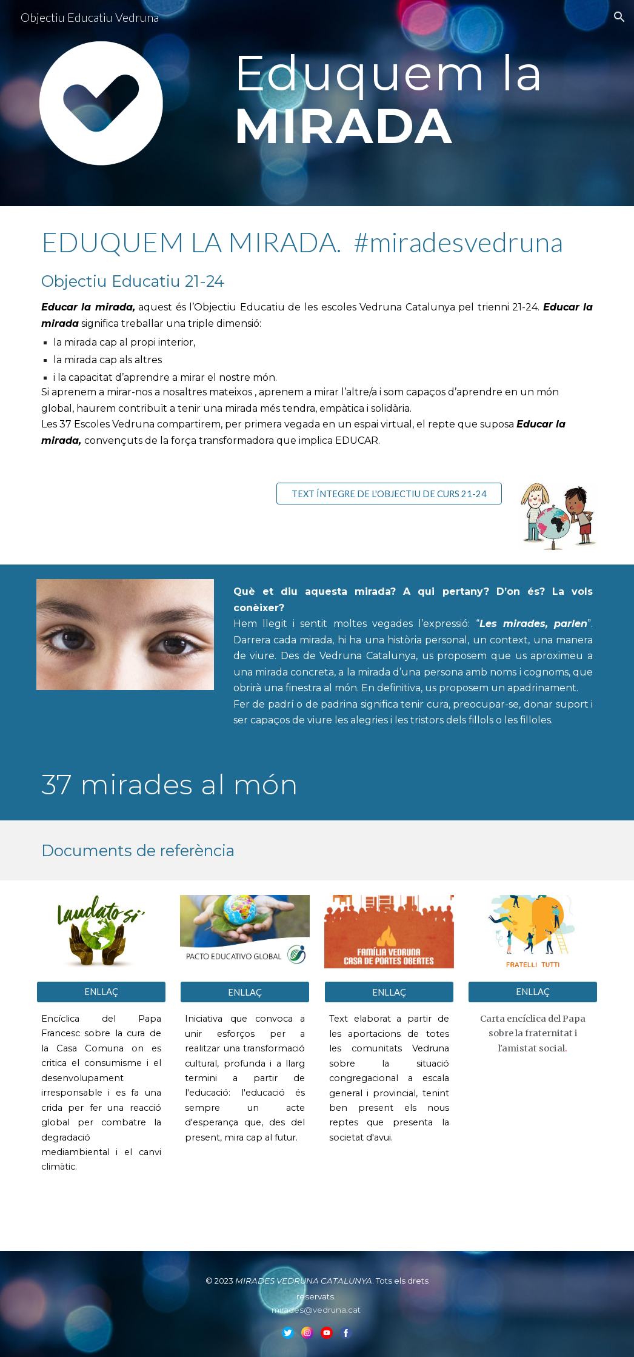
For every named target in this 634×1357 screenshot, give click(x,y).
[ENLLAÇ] (101, 992)
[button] (619, 17)
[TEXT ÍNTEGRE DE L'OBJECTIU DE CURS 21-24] (389, 494)
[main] (413, 97)
